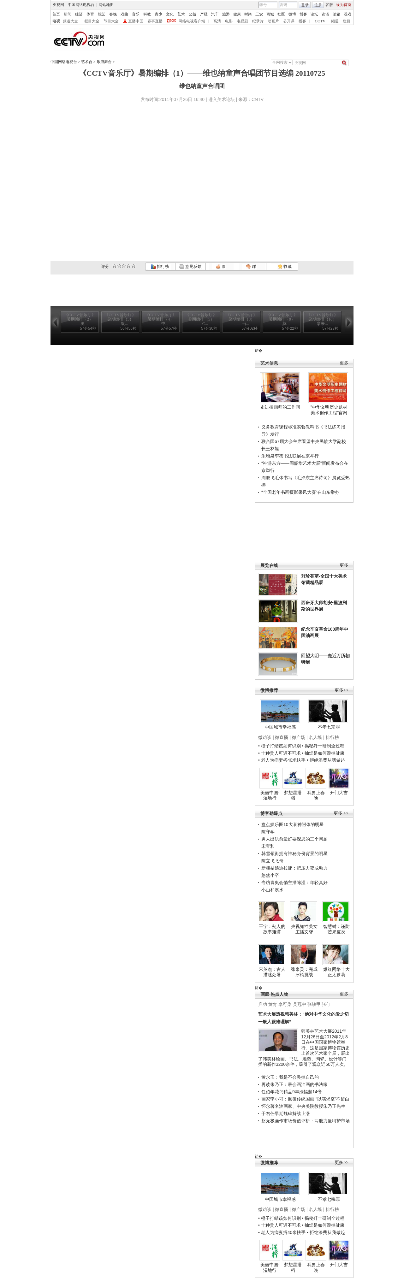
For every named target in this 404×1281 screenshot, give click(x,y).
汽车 (215, 14)
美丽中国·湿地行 (269, 795)
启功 (262, 1004)
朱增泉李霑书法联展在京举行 (290, 455)
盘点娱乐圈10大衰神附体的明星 (292, 824)
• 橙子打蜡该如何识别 (279, 745)
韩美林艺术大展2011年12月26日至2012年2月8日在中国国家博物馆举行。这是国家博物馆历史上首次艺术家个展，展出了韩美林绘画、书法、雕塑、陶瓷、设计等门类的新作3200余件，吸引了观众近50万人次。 (304, 1048)
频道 (335, 21)
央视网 (58, 5)
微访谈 (264, 737)
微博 (292, 14)
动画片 (273, 21)
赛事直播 (155, 21)
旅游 (226, 14)
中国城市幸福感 (280, 726)
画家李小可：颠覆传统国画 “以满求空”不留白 (305, 1098)
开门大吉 (339, 792)
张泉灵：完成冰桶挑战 (304, 972)
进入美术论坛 (221, 99)
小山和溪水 (272, 889)
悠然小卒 (270, 875)
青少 (158, 14)
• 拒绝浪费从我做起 (326, 760)
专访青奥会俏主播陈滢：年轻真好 (294, 882)
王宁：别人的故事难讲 (272, 929)
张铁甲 (314, 1004)
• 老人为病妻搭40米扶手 (282, 760)
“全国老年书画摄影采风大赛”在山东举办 (300, 492)
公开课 (288, 21)
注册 (318, 5)
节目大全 (111, 21)
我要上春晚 (316, 795)
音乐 (136, 14)
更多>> (341, 690)
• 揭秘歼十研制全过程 (323, 745)
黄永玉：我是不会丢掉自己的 (290, 1077)
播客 (302, 21)
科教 (147, 14)
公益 (192, 14)
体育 (90, 14)
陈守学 (268, 831)
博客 (303, 14)
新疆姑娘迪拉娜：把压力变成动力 (294, 868)
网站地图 (106, 5)
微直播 (281, 737)
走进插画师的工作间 (280, 407)
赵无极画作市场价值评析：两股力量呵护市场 (305, 1120)
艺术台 (86, 62)
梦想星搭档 (293, 795)
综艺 (101, 14)
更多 (344, 363)
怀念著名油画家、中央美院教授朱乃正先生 (303, 1106)
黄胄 (272, 1004)
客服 (329, 5)
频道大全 (70, 21)
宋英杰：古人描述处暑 (272, 972)
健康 (237, 14)
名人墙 (315, 737)
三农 (259, 14)
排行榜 (160, 266)
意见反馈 (190, 266)
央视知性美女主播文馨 (304, 929)
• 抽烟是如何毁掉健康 (323, 753)
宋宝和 (268, 846)
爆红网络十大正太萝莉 (336, 972)
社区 (281, 14)
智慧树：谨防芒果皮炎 (336, 929)
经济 (79, 14)
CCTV (320, 21)
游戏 (347, 14)
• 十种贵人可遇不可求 (280, 753)
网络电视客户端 (192, 21)
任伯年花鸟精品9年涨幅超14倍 (291, 1091)
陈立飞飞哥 (272, 860)
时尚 (248, 14)
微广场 (298, 737)
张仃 (326, 1004)
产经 (204, 14)
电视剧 (242, 21)
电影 (229, 21)
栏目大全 (91, 21)
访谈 (325, 14)
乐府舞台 (104, 62)
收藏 (285, 266)
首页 (56, 14)
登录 (305, 5)
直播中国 (135, 21)
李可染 (285, 1004)
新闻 (67, 14)
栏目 (346, 21)
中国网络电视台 (81, 5)
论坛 (314, 14)
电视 (56, 21)
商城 (270, 14)
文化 (170, 14)
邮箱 (336, 14)
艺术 (181, 14)
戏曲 (124, 14)
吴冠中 (299, 1004)
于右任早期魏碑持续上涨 (285, 1113)
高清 (217, 21)
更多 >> (341, 813)
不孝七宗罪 (329, 726)
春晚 (113, 14)
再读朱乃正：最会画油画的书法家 (294, 1084)
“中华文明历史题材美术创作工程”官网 (329, 409)
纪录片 (258, 21)
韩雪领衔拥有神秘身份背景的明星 (294, 853)
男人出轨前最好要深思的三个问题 (294, 838)
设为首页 (343, 5)
